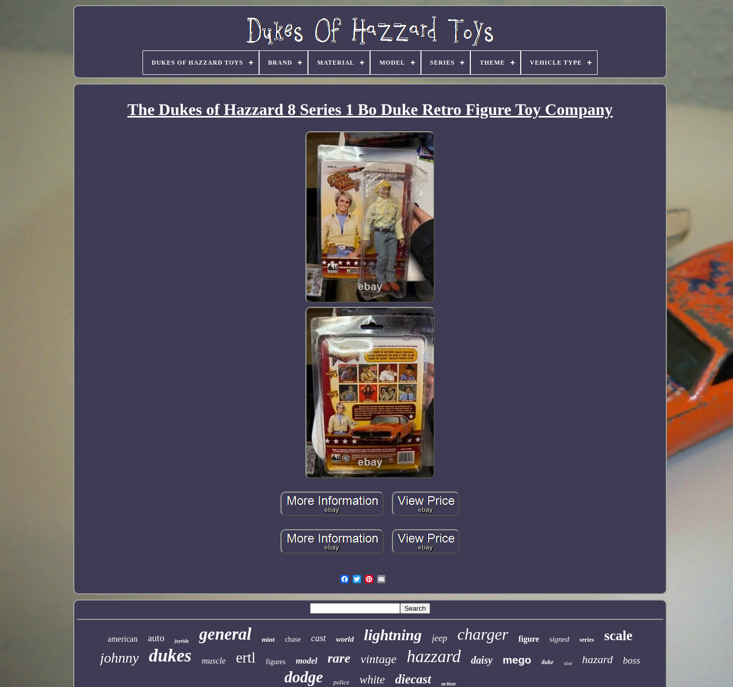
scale (618, 635)
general (225, 634)
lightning (392, 634)
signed (559, 639)
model (307, 661)
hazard (597, 659)
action (448, 683)
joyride (182, 641)
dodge (304, 677)
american (123, 639)
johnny (119, 658)
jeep (439, 638)
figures (276, 662)
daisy (481, 660)
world (345, 639)
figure (529, 639)
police (341, 682)
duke (548, 662)
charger (482, 634)
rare (339, 658)
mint (268, 639)
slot (568, 663)
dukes (170, 656)
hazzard (434, 656)
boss (631, 660)
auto (156, 638)
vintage (378, 659)
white (372, 679)
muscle (213, 661)
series (586, 639)
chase (293, 639)
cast (318, 638)
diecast (413, 679)
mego (517, 660)
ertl (246, 657)
